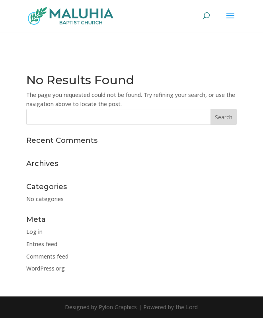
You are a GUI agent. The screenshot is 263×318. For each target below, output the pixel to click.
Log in (34, 231)
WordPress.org (45, 268)
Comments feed (47, 256)
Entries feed (41, 244)
